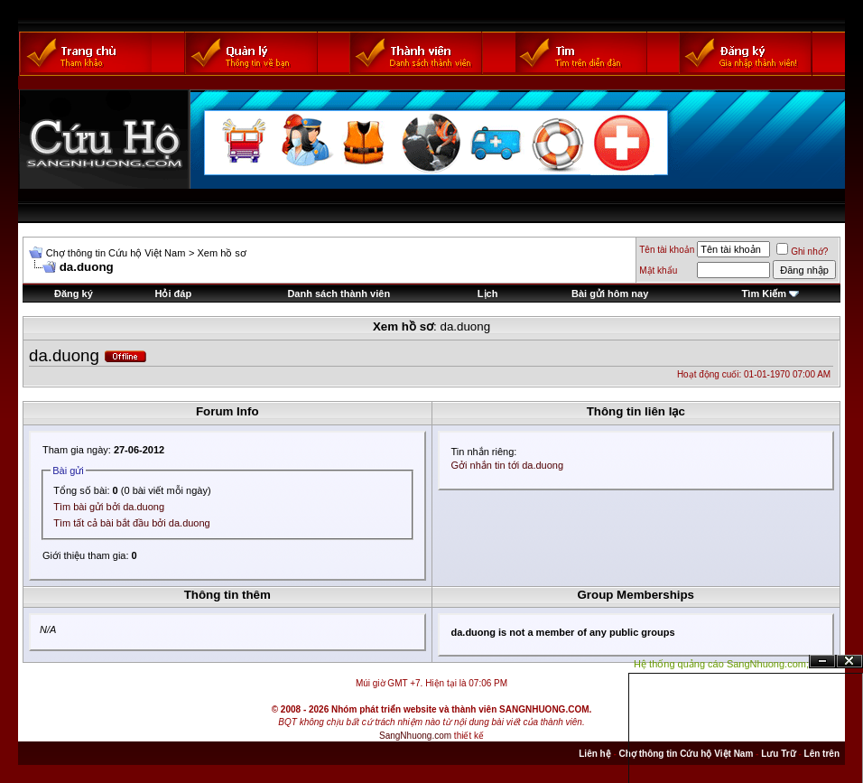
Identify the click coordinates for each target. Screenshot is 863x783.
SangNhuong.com (415, 736)
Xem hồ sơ (221, 252)
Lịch (488, 293)
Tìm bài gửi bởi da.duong (108, 506)
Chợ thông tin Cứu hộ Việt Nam (116, 252)
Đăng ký (73, 293)
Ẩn (822, 661)
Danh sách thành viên (338, 293)
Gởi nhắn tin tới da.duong (507, 465)
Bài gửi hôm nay (609, 293)
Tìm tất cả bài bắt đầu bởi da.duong (131, 522)
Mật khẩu (658, 270)
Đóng (849, 661)
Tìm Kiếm (764, 293)
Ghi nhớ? (802, 251)
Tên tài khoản (666, 250)
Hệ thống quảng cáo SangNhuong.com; (721, 663)
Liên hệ (594, 754)
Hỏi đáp (173, 293)
